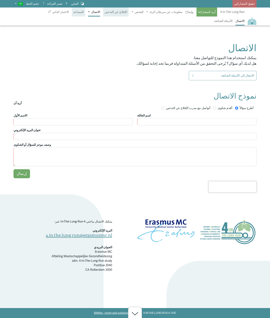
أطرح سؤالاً (247, 108)
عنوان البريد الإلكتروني (27, 130)
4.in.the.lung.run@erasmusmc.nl (79, 235)
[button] (19, 4)
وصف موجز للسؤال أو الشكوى (32, 145)
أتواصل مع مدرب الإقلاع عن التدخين (188, 108)
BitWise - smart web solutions (111, 313)
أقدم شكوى (225, 108)
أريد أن (18, 103)
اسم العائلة (144, 115)
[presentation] (232, 186)
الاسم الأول (20, 115)
